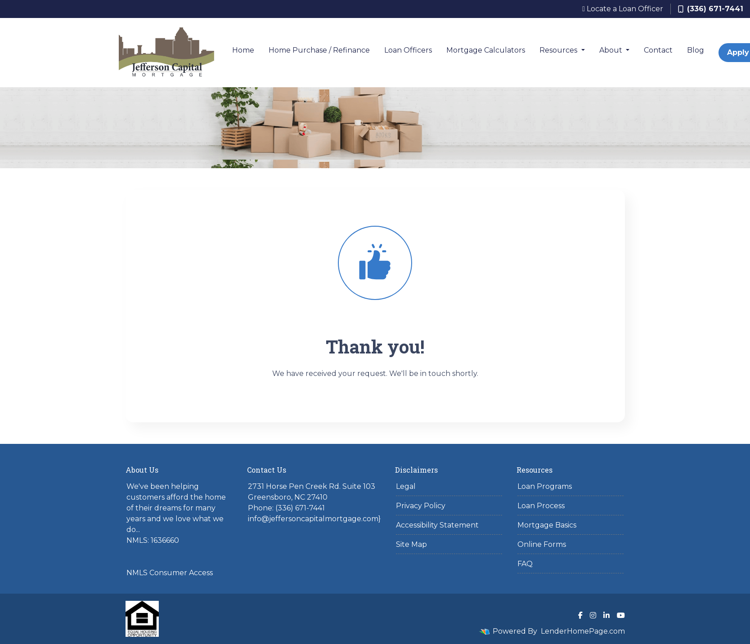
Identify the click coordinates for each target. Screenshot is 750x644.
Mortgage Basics (546, 525)
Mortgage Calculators (485, 50)
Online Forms (541, 544)
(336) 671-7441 (710, 8)
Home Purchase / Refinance (319, 50)
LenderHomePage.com (583, 631)
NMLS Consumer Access (169, 572)
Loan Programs (544, 486)
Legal (406, 486)
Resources (559, 50)
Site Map (411, 544)
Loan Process (541, 505)
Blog (695, 50)
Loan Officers (408, 50)
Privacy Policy (420, 505)
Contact (658, 50)
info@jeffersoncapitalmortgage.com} (314, 518)
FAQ (525, 563)
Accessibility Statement (437, 525)
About (611, 50)
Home (243, 50)
